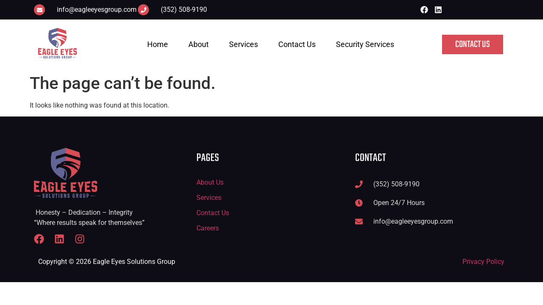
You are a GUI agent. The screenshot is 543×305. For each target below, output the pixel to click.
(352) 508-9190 (184, 10)
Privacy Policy (483, 262)
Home (157, 44)
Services (243, 44)
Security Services (365, 44)
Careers (207, 228)
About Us (210, 182)
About (198, 44)
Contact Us (297, 44)
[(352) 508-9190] (143, 9)
